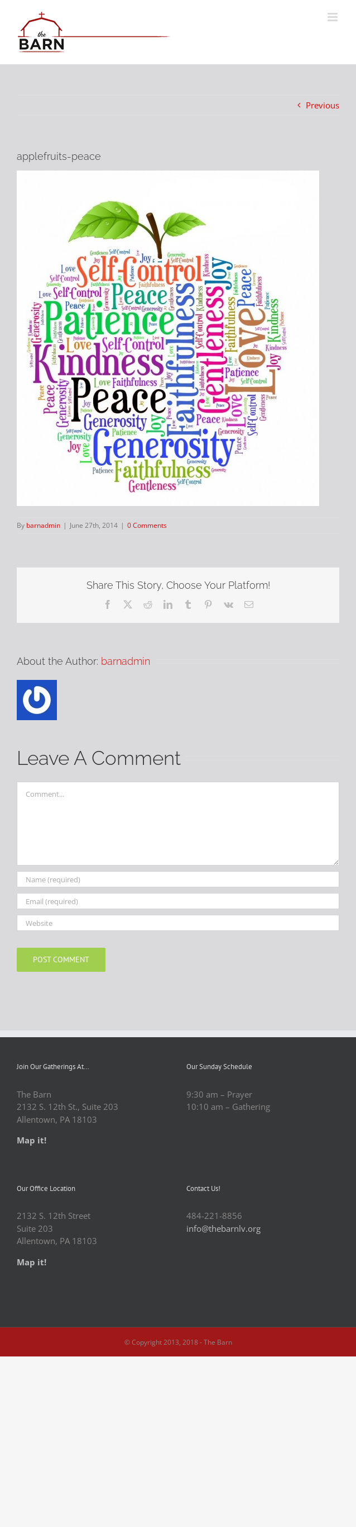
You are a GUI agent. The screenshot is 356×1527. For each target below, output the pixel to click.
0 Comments (147, 525)
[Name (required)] (178, 879)
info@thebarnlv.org (223, 1228)
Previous (322, 105)
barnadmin (43, 525)
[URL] (178, 923)
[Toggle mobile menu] (333, 17)
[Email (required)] (178, 901)
